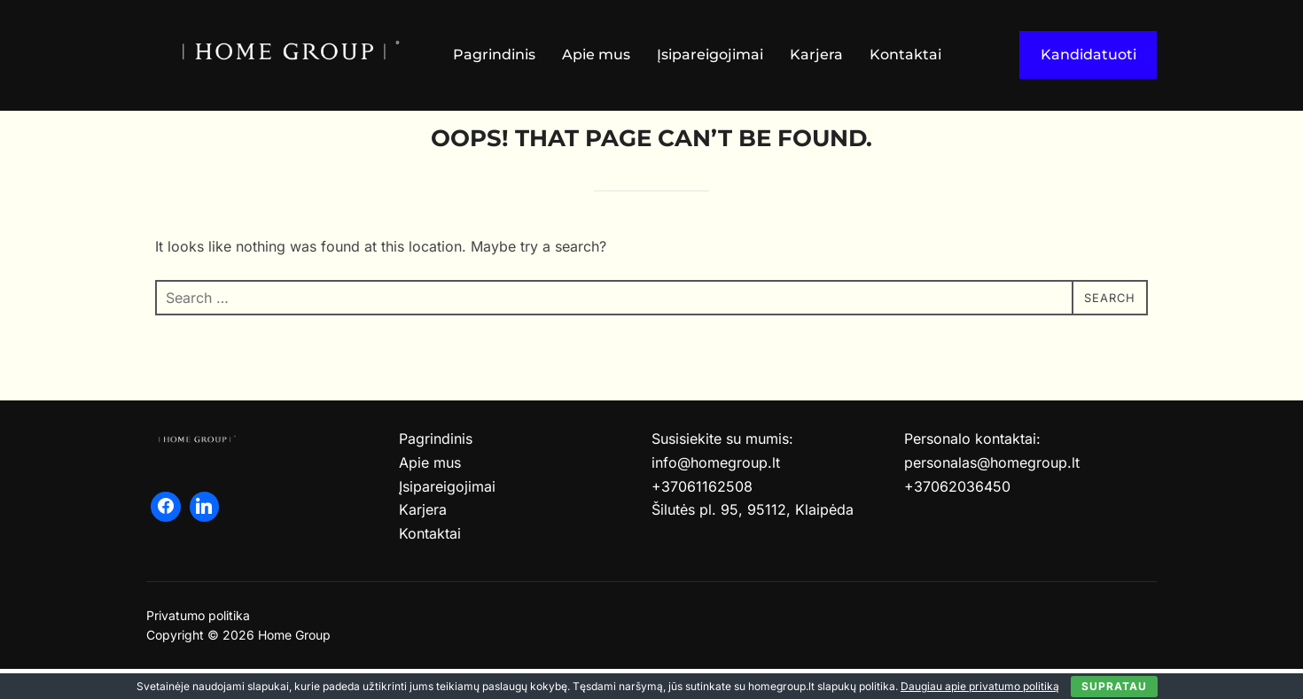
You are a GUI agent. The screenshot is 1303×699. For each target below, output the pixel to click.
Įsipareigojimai (710, 54)
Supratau (1114, 686)
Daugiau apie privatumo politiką (980, 686)
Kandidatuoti (1088, 54)
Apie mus (596, 54)
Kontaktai (905, 54)
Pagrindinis (494, 54)
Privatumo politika (198, 645)
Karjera (816, 54)
